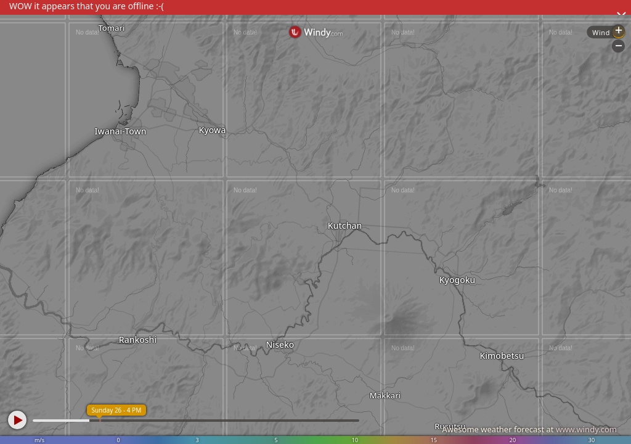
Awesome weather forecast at (529, 429)
